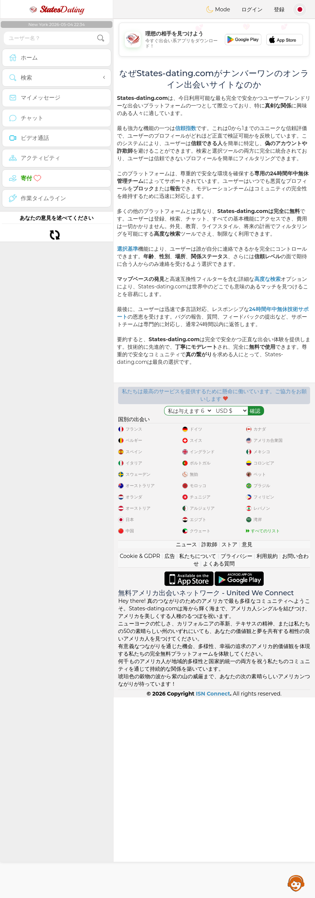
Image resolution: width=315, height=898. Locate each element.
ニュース (186, 745)
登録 (279, 9)
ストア (229, 745)
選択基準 (127, 248)
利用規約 (267, 756)
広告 (169, 756)
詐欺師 (209, 745)
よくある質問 (219, 764)
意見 (247, 745)
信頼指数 (185, 128)
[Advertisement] (214, 40)
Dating (56, 9)
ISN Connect (213, 894)
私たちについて (197, 756)
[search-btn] (100, 38)
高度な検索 (267, 279)
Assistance (296, 882)
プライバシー (236, 756)
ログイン (252, 9)
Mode (218, 9)
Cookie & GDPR (140, 756)
